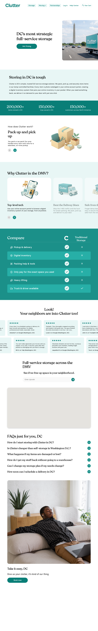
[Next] (15, 150)
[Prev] (9, 150)
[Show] (89, 442)
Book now (18, 580)
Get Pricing (26, 46)
